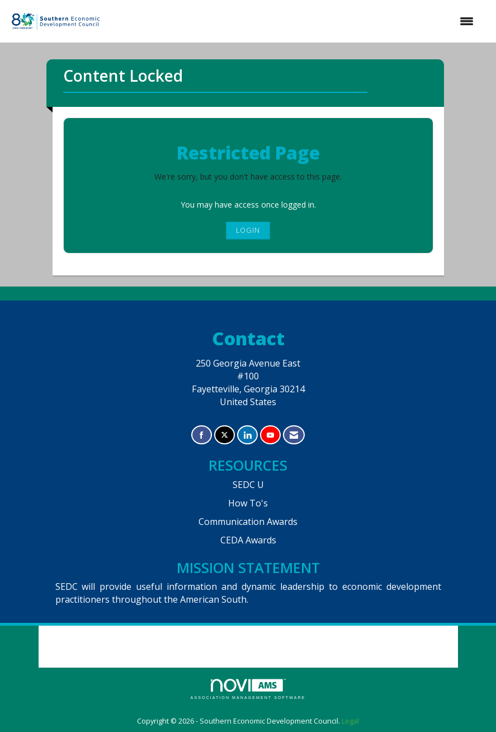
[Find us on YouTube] (270, 435)
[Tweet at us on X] (224, 435)
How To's (248, 503)
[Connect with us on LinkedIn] (247, 435)
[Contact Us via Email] (294, 435)
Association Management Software (248, 689)
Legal (350, 721)
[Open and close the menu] (293, 21)
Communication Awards (248, 521)
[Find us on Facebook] (201, 435)
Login (248, 230)
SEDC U (248, 484)
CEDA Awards (248, 540)
